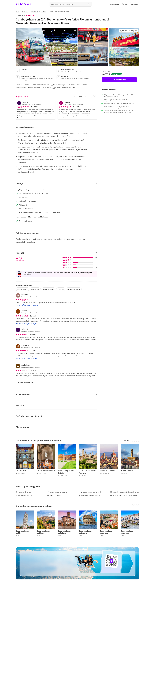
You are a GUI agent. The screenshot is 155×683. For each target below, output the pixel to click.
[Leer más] (20, 118)
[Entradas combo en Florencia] (90, 492)
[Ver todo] (127, 440)
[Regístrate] (134, 4)
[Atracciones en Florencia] (57, 492)
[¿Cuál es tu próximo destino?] (70, 4)
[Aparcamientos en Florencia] (90, 496)
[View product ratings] (30, 15)
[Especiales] (34, 11)
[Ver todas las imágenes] (128, 31)
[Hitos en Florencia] (54, 496)
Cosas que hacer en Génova (85, 532)
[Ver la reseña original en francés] (27, 305)
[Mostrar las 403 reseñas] (79, 97)
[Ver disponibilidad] (119, 79)
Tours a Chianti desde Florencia (87, 472)
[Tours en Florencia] (23, 492)
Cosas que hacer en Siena (43, 532)
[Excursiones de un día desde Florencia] (124, 492)
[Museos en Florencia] (24, 496)
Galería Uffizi (21, 471)
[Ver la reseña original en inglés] (26, 323)
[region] (77, 460)
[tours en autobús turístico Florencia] (123, 496)
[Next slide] (94, 96)
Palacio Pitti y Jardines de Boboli (67, 472)
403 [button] (32, 15)
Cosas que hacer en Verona (106, 532)
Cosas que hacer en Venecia (127, 532)
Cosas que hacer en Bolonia (64, 532)
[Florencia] (25, 11)
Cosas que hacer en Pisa (22, 532)
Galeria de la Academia (46, 471)
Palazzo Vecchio (127, 471)
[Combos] (43, 11)
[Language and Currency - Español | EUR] (114, 4)
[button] (124, 4)
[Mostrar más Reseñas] (25, 382)
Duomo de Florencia (107, 471)
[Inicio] (17, 11)
